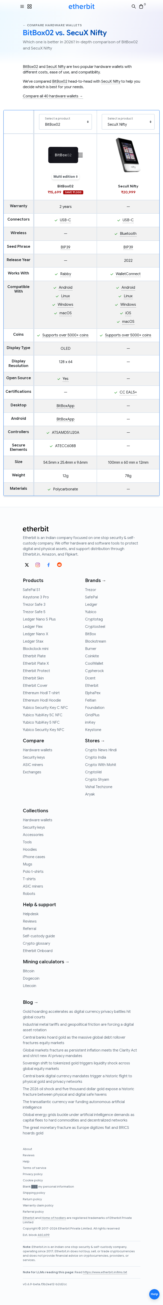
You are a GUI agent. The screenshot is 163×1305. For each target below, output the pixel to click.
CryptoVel (93, 772)
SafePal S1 (31, 590)
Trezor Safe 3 (34, 604)
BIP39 (65, 247)
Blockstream (95, 641)
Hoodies (30, 849)
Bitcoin (28, 971)
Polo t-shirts (33, 871)
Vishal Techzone (98, 787)
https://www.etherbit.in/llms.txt (105, 1272)
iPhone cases (34, 857)
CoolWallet (94, 663)
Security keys (34, 757)
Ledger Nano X (35, 634)
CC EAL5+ (128, 392)
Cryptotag (94, 619)
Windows (65, 304)
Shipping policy (34, 1193)
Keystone (93, 730)
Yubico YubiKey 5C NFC (42, 715)
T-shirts (29, 879)
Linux (65, 296)
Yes (65, 378)
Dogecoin (31, 978)
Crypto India (95, 757)
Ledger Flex (33, 626)
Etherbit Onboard (38, 951)
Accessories (33, 835)
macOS (65, 313)
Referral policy (33, 1212)
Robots (29, 893)
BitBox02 (30, 66)
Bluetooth (128, 233)
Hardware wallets (37, 750)
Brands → (95, 580)
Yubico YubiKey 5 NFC (41, 722)
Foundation (94, 707)
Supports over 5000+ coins (65, 335)
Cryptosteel (95, 626)
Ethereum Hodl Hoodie (42, 700)
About (27, 1149)
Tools (27, 842)
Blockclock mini (35, 649)
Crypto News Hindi (101, 750)
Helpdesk (31, 914)
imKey (90, 722)
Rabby (65, 274)
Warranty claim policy (38, 1205)
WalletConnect (128, 274)
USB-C (65, 220)
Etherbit (91, 685)
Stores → (95, 741)
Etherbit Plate (34, 656)
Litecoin (29, 986)
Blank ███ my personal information (48, 1186)
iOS (128, 313)
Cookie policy (33, 1180)
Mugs (27, 864)
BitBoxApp (65, 406)
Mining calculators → (46, 962)
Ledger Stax (33, 641)
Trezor (90, 590)
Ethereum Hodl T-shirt (41, 693)
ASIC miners (33, 765)
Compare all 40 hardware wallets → (53, 96)
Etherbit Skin (33, 678)
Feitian (90, 700)
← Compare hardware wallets (52, 25)
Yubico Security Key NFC (43, 730)
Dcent (90, 678)
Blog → (31, 1002)
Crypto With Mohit (100, 765)
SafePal (91, 597)
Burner (90, 649)
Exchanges (32, 772)
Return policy (32, 1199)
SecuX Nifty (55, 66)
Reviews (30, 921)
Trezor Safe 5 (34, 612)
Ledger (91, 604)
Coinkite (92, 656)
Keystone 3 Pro (36, 597)
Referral (29, 928)
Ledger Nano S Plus (39, 619)
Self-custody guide (39, 936)
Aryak (90, 794)
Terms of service (34, 1168)
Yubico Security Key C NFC (45, 707)
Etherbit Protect (36, 671)
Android (65, 287)
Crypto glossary (36, 943)
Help (26, 1161)
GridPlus (92, 715)
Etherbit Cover (35, 685)
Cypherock (94, 671)
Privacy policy (33, 1174)
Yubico (90, 612)
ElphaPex (93, 693)
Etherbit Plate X (36, 663)
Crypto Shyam (97, 779)
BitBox (90, 634)
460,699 (44, 1235)
